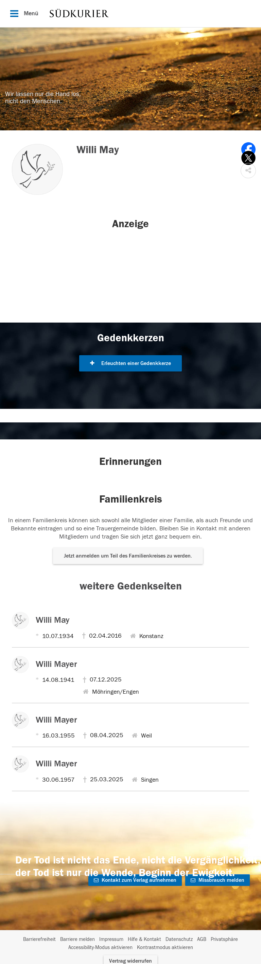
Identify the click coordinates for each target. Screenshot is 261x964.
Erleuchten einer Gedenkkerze (130, 363)
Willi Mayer (56, 664)
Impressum (111, 939)
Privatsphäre (224, 939)
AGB (201, 939)
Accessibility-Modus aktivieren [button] (100, 947)
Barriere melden (77, 939)
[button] (248, 170)
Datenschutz (179, 939)
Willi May (52, 620)
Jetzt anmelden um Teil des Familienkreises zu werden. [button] (128, 556)
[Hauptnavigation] (130, 13)
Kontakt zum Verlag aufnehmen (135, 880)
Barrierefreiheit (39, 939)
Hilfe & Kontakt (144, 939)
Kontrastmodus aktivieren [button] (165, 947)
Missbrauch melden (217, 880)
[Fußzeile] (130, 943)
